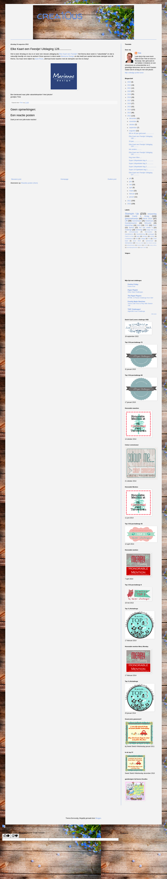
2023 (129, 82)
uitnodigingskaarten (132, 247)
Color (154, 225)
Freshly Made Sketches (136, 301)
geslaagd (151, 234)
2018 (129, 97)
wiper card (143, 247)
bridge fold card (151, 230)
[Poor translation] (15, 836)
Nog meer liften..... (135, 157)
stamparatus (129, 243)
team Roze (39, 59)
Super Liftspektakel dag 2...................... (142, 167)
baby (138, 236)
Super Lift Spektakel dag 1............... (141, 170)
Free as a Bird (139, 243)
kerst (139, 225)
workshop (139, 230)
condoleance (129, 238)
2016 (129, 103)
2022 (129, 85)
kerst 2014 (147, 218)
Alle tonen (153, 314)
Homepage (64, 179)
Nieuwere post (16, 179)
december (133, 118)
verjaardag (152, 214)
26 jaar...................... (136, 141)
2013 (129, 113)
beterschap (129, 225)
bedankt (139, 245)
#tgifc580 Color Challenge (136, 311)
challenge (128, 230)
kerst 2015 (137, 241)
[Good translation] (6, 836)
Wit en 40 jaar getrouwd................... (141, 133)
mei (130, 184)
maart (131, 191)
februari (132, 194)
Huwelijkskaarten (131, 223)
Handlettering (140, 234)
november (133, 121)
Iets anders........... (135, 149)
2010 (129, 204)
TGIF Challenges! (134, 309)
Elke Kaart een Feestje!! (68, 54)
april (131, 188)
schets (152, 236)
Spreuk (131, 227)
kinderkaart (149, 221)
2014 (129, 110)
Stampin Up (132, 213)
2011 (129, 201)
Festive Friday (133, 284)
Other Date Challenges (135, 292)
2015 (129, 107)
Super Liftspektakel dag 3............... (141, 163)
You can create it (146, 227)
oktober (132, 124)
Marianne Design (67, 56)
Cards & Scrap (140, 216)
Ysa (149, 238)
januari (131, 197)
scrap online (153, 245)
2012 (129, 116)
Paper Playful (133, 290)
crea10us (60, 15)
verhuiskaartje (133, 232)
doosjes (144, 236)
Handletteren (129, 234)
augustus (132, 131)
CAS (146, 225)
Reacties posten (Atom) (29, 183)
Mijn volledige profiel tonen (134, 73)
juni (130, 181)
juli (130, 178)
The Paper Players (134, 296)
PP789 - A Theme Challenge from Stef (140, 298)
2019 (129, 94)
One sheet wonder (151, 243)
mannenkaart (136, 221)
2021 (129, 88)
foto (137, 238)
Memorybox (148, 232)
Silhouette (147, 223)
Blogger (98, 818)
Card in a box (129, 236)
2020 (129, 91)
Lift (126, 221)
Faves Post (131, 286)
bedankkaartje (131, 245)
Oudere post (112, 179)
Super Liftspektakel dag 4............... (141, 160)
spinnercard (149, 241)
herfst (145, 245)
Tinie (139, 53)
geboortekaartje (131, 218)
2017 (129, 100)
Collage (142, 238)
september (133, 128)
